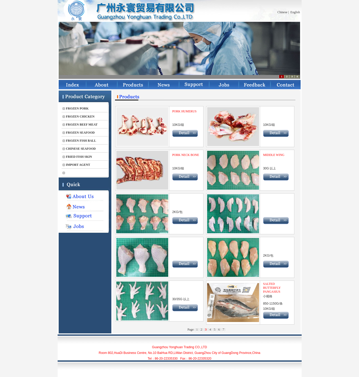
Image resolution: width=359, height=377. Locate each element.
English (295, 12)
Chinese (282, 12)
